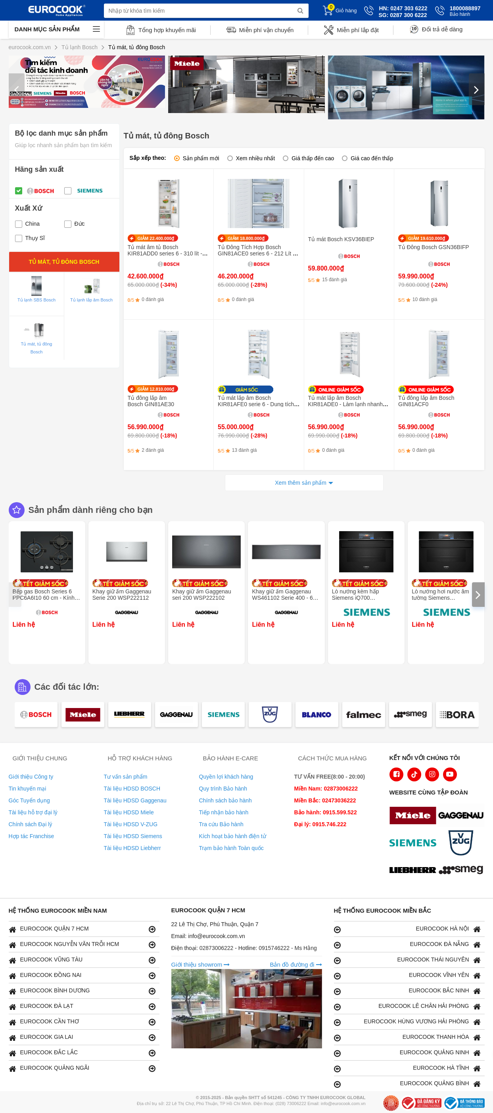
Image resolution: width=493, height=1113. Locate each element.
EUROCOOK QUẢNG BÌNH (407, 1083)
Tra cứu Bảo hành (221, 824)
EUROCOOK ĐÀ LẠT (82, 1006)
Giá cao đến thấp (372, 158)
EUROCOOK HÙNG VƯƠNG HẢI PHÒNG (407, 1022)
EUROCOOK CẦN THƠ (82, 1022)
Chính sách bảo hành (225, 800)
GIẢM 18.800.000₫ (246, 238)
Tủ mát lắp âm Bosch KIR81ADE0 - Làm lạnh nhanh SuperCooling (345, 404)
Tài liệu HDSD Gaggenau (135, 800)
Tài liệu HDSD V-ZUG (131, 824)
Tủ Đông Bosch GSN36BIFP (433, 247)
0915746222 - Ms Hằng (288, 948)
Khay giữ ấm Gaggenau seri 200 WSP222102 (201, 594)
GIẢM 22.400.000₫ (156, 238)
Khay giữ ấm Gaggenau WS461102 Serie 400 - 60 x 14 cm (286, 597)
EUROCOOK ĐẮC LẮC (82, 1052)
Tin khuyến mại (27, 788)
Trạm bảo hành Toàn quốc (231, 848)
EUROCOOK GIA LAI (82, 1037)
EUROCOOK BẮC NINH (407, 991)
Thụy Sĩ (30, 238)
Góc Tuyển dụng (29, 800)
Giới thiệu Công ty (31, 776)
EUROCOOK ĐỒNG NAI (82, 975)
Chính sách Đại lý (30, 824)
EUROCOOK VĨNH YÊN (407, 975)
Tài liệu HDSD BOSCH (132, 788)
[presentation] (17, 89)
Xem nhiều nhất (255, 158)
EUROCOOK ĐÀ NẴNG (407, 944)
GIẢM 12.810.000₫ (156, 389)
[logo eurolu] (462, 871)
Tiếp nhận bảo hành (224, 812)
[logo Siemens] (414, 844)
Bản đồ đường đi (296, 964)
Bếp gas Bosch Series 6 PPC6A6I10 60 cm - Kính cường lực (44, 597)
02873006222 (217, 948)
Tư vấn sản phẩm (126, 776)
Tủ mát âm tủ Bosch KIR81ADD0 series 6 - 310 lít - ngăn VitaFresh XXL (165, 253)
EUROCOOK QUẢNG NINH (407, 1052)
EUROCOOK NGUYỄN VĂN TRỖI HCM (82, 944)
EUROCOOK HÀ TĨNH (407, 1068)
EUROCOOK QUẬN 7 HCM (82, 929)
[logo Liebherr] (414, 871)
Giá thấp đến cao (313, 158)
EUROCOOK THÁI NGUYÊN (407, 960)
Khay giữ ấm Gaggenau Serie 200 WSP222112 (122, 594)
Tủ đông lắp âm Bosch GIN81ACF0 (426, 401)
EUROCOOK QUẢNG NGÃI (82, 1068)
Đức (74, 224)
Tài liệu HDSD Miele (129, 812)
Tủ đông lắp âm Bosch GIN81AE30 (151, 401)
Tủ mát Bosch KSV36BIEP (341, 239)
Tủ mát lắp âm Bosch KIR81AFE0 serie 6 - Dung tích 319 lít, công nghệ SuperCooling (257, 404)
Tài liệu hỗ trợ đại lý (33, 812)
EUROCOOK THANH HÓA (407, 1037)
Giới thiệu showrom (200, 964)
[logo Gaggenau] (462, 816)
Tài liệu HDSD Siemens (133, 836)
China (27, 224)
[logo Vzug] (462, 844)
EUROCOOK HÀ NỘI (407, 929)
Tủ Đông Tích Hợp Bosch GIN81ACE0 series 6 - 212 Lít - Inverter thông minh (256, 253)
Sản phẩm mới (201, 158)
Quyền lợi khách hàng (226, 776)
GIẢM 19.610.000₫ (426, 238)
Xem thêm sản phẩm (300, 483)
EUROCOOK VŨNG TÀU (82, 960)
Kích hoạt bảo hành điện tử (232, 836)
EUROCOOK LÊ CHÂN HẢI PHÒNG (407, 1006)
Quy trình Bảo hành (223, 788)
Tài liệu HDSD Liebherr (132, 848)
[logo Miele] (414, 816)
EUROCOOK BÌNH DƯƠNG (82, 991)
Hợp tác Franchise (31, 836)
